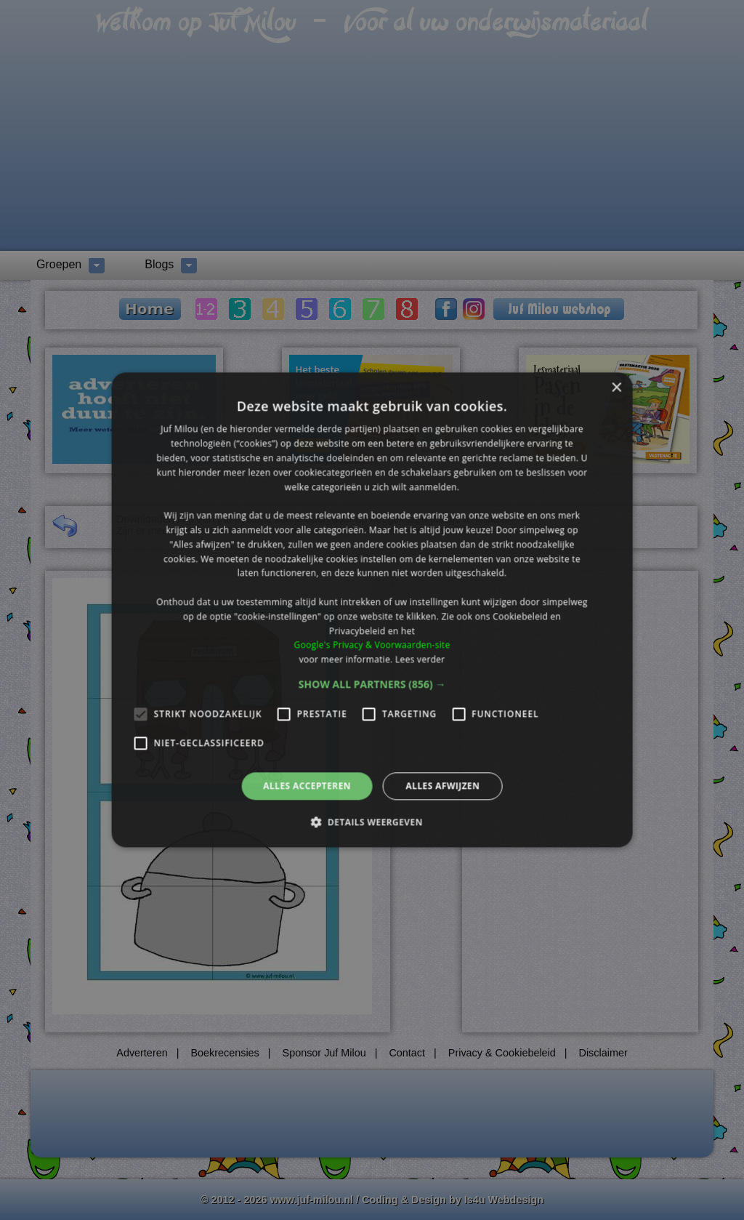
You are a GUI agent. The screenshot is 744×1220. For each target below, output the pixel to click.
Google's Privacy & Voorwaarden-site (372, 645)
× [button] (615, 387)
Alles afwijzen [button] (442, 785)
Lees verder (420, 659)
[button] (372, 684)
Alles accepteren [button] (307, 785)
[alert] (372, 610)
